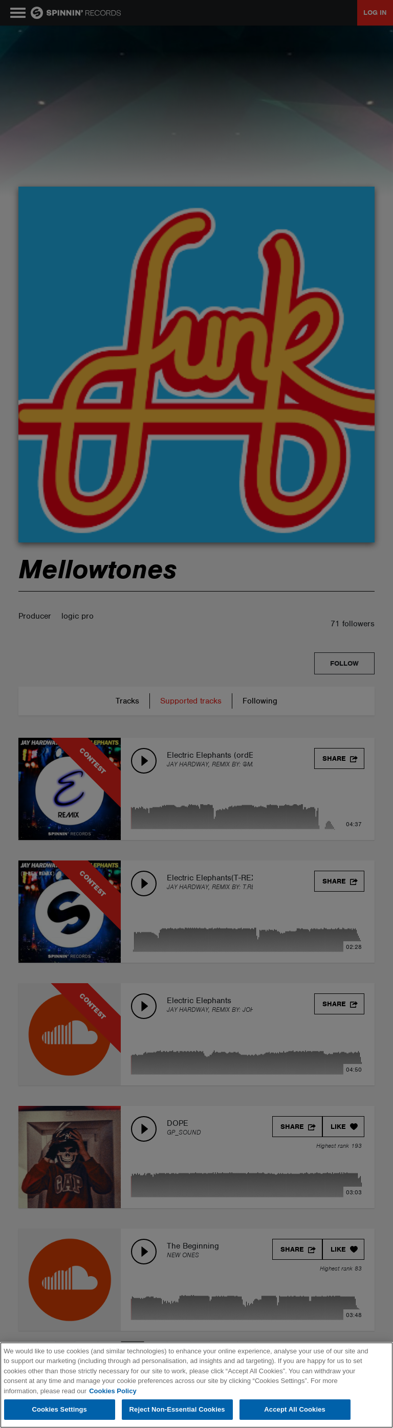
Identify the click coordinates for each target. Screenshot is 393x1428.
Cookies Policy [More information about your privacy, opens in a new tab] (112, 1391)
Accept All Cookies (294, 1409)
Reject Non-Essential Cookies (177, 1409)
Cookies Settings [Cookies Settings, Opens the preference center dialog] (59, 1409)
